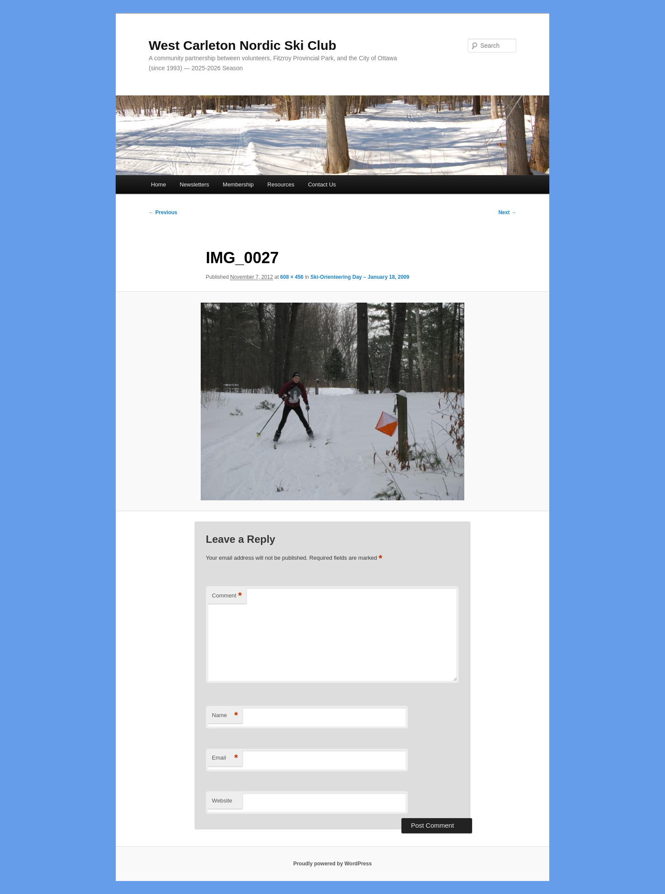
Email (225, 758)
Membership (238, 184)
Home (158, 184)
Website (222, 800)
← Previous (163, 212)
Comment (227, 596)
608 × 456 (291, 277)
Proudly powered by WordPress (332, 864)
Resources (280, 184)
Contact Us (322, 184)
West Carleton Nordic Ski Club (242, 45)
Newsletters (194, 184)
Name (225, 715)
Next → (507, 212)
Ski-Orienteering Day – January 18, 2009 (359, 277)
